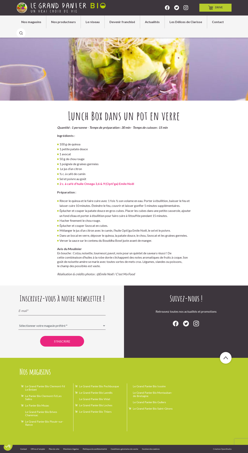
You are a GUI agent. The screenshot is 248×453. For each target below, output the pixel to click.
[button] (8, 446)
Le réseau (93, 22)
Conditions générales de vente (124, 449)
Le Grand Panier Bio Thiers (95, 411)
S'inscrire (62, 341)
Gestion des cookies (151, 449)
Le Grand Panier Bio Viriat (94, 399)
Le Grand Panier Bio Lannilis (96, 392)
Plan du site (54, 449)
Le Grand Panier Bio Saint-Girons (153, 408)
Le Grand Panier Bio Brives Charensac (41, 413)
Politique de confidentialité (95, 449)
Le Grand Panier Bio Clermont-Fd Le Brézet (45, 388)
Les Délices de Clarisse (186, 22)
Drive (215, 8)
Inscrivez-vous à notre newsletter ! (62, 298)
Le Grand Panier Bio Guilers (149, 402)
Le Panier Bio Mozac (37, 405)
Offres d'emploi (38, 449)
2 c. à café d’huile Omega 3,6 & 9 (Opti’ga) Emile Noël (96, 184)
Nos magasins (31, 22)
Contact (218, 22)
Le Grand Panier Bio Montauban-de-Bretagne (152, 394)
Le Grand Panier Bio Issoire (149, 386)
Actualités (152, 22)
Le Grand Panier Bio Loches (95, 405)
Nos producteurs (63, 22)
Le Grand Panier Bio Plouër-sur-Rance (44, 423)
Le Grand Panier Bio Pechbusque (99, 386)
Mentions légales (71, 449)
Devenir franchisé (122, 22)
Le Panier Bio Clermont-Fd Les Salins (43, 397)
